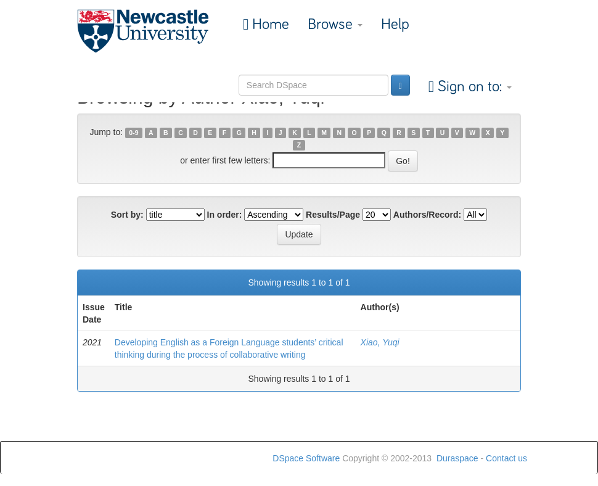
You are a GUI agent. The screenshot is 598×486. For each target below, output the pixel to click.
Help (395, 24)
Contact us (506, 458)
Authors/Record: (427, 215)
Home (268, 24)
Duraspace (457, 458)
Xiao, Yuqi (380, 342)
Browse (335, 24)
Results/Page (333, 215)
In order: (224, 215)
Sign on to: (473, 86)
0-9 (133, 132)
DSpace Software (306, 458)
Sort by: (127, 215)
